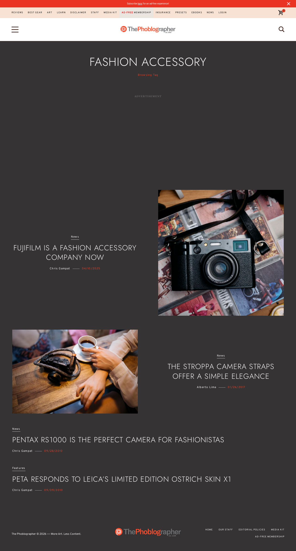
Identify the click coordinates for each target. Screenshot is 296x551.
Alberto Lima (206, 387)
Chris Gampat (60, 269)
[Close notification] (288, 3)
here (140, 3)
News (75, 237)
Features (18, 468)
